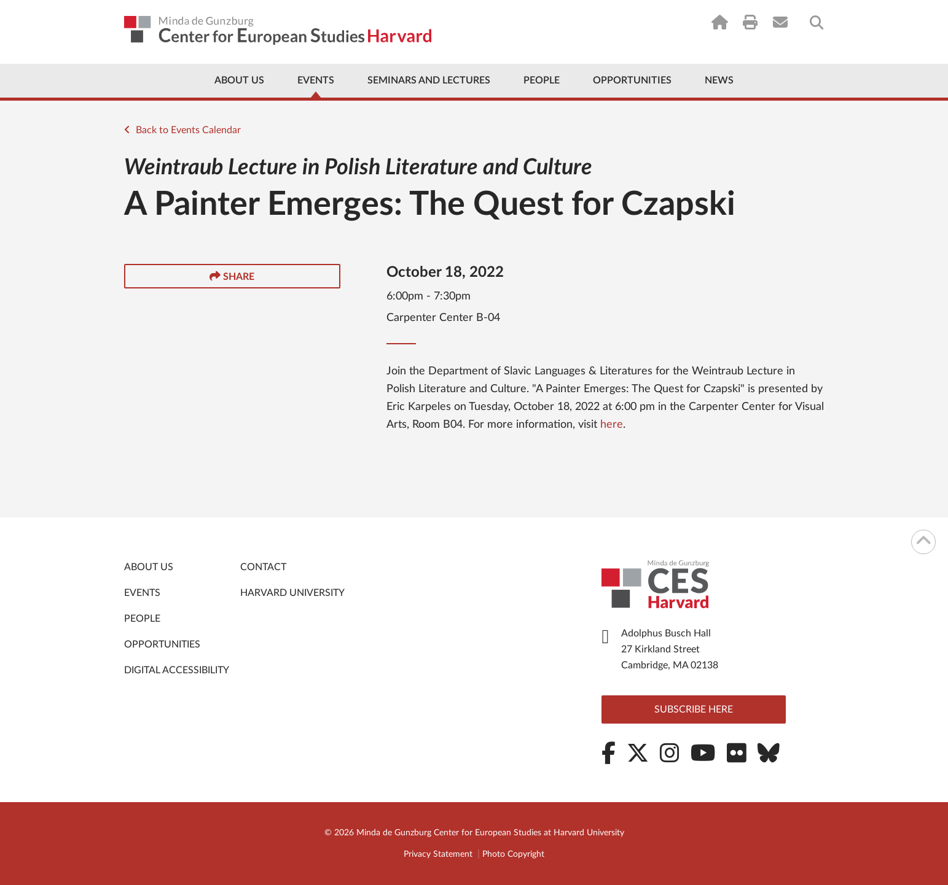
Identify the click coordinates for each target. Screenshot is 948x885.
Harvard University (292, 593)
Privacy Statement (438, 854)
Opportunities (632, 80)
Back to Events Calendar (182, 130)
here (611, 424)
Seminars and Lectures (428, 80)
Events (315, 80)
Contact (263, 567)
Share (232, 276)
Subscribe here (693, 709)
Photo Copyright (513, 854)
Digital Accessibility (176, 670)
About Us (239, 80)
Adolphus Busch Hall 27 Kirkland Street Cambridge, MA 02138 (669, 649)
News (719, 80)
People (541, 80)
